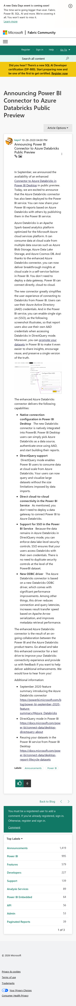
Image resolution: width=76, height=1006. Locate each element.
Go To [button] (63, 49)
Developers (14, 872)
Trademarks (8, 983)
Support (12, 881)
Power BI (52, 768)
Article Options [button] (57, 128)
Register (25, 49)
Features (12, 864)
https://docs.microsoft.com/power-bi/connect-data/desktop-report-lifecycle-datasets (40, 755)
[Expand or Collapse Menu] (5, 41)
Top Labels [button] (13, 838)
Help (51, 49)
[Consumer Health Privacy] (38, 995)
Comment (14, 827)
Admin (11, 913)
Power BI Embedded (19, 897)
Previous (53, 929)
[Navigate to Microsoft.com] (13, 32)
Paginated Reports (18, 922)
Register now (59, 73)
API (9, 905)
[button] (61, 154)
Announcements (33, 768)
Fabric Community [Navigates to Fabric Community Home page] (42, 32)
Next (69, 929)
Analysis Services (17, 889)
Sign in (39, 49)
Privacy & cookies (11, 971)
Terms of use (9, 977)
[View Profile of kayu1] (17, 140)
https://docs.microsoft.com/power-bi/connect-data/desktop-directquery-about (40, 727)
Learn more (11, 21)
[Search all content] (45, 58)
